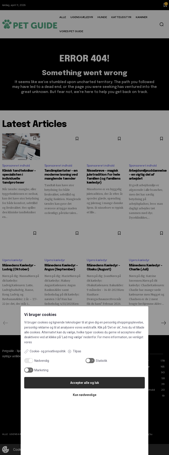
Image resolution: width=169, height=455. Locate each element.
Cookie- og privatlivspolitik (45, 351)
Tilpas (74, 351)
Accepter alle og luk (84, 382)
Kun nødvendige (84, 395)
